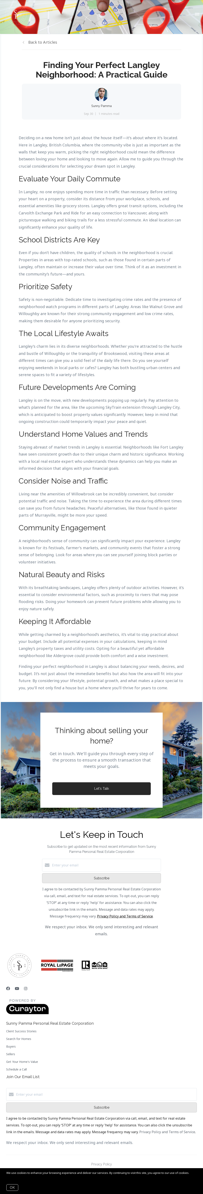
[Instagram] (25, 988)
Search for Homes (18, 1039)
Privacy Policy (101, 1164)
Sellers (10, 1054)
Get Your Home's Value (22, 1062)
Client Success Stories (21, 1031)
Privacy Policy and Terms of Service (125, 916)
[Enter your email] (105, 865)
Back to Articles (42, 42)
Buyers (11, 1046)
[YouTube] (17, 988)
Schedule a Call (16, 1069)
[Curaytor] (27, 1013)
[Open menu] (197, 14)
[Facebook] (8, 988)
